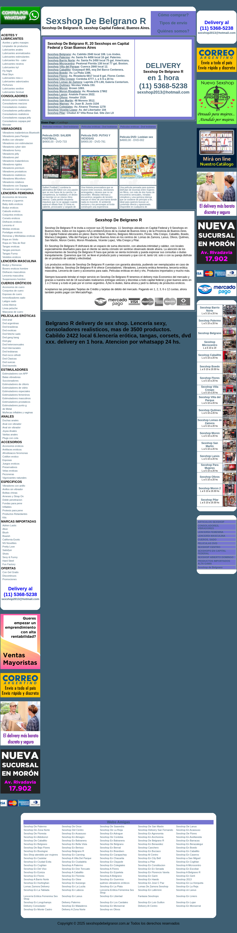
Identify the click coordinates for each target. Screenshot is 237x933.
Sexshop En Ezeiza (34, 872)
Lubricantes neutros (13, 63)
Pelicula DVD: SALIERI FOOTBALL (56, 137)
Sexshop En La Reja (187, 886)
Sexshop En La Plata (111, 886)
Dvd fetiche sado (11, 334)
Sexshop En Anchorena (150, 837)
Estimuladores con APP (15, 373)
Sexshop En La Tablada (36, 890)
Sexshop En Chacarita (112, 858)
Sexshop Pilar (56, 113)
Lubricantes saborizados (15, 81)
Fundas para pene (12, 503)
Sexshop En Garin (148, 876)
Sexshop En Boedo (186, 847)
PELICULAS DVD (207, 543)
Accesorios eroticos (12, 446)
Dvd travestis (9, 365)
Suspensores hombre (14, 279)
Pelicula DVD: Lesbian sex (136, 137)
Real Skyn (7, 74)
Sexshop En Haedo (148, 879)
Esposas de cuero (12, 294)
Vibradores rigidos (12, 164)
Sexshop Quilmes (59, 85)
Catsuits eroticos (11, 211)
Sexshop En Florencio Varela (153, 872)
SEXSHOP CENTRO (209, 547)
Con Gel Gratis (10, 572)
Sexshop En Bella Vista (74, 844)
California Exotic (11, 539)
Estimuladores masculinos (16, 398)
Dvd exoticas (9, 330)
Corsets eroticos (11, 218)
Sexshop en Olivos (110, 909)
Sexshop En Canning (73, 854)
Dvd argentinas (10, 323)
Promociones (9, 579)
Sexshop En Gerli (185, 876)
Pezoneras (8, 474)
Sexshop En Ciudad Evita (37, 861)
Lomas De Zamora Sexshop (153, 886)
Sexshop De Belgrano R (96, 21)
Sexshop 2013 (184, 879)
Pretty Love (8, 546)
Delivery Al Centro (147, 906)
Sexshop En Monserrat (112, 906)
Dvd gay (6, 341)
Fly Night (7, 71)
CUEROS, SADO (207, 539)
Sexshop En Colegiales (112, 865)
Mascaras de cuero (12, 311)
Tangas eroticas (10, 246)
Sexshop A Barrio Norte (36, 879)
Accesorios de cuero (13, 287)
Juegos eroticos (10, 463)
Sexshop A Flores (109, 868)
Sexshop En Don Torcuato (76, 868)
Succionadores (10, 380)
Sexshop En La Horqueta (189, 883)
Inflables (6, 507)
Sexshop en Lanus (186, 890)
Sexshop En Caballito (187, 851)
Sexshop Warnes (58, 103)
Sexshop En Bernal (110, 847)
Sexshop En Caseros (187, 854)
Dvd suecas (8, 362)
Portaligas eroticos (12, 232)
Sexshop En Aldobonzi (36, 837)
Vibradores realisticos (14, 175)
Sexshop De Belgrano (112, 844)
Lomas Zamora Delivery (37, 886)
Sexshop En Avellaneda (189, 837)
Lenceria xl (8, 225)
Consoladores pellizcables (16, 110)
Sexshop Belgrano (59, 54)
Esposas (7, 460)
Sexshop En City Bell (149, 858)
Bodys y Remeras (12, 265)
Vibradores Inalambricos (15, 161)
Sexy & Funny (9, 557)
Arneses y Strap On (13, 496)
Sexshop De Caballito (35, 840)
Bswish (6, 536)
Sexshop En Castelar (35, 858)
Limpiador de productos (15, 46)
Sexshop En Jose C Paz (151, 883)
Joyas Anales (9, 431)
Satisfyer (7, 550)
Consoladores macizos (14, 103)
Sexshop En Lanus (72, 896)
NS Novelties (9, 543)
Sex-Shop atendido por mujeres (41, 854)
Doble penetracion (12, 499)
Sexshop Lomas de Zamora (65, 82)
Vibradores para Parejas (15, 136)
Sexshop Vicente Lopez (62, 109)
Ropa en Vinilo (10, 239)
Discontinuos (9, 575)
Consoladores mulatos (14, 107)
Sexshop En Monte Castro (38, 909)
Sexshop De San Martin (151, 826)
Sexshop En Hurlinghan (36, 883)
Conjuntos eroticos (12, 214)
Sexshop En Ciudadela (74, 861)
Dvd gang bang (10, 337)
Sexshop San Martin (60, 100)
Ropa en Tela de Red (13, 243)
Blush (5, 532)
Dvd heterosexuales (13, 344)
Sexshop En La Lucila (73, 886)
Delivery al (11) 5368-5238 (20, 591)
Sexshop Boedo (58, 72)
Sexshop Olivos (57, 97)
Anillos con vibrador (13, 139)
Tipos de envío (173, 23)
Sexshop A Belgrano (111, 876)
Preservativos (9, 467)
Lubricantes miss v (12, 78)
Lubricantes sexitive (13, 88)
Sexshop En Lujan (186, 902)
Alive (5, 529)
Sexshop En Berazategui (189, 844)
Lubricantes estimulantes (15, 56)
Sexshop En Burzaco (149, 851)
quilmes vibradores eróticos (115, 883)
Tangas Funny (10, 253)
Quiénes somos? (173, 31)
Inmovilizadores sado (13, 297)
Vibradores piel (10, 157)
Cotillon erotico (10, 456)
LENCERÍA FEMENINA (210, 532)
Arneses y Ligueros (12, 200)
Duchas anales (10, 420)
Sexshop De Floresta (35, 833)
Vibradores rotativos (13, 182)
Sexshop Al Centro (148, 854)
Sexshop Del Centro (72, 830)
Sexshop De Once (71, 826)
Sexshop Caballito (59, 69)
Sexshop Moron (57, 88)
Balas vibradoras (11, 377)
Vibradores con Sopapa (15, 185)
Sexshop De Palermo (35, 826)
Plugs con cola (10, 438)
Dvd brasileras (10, 326)
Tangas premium (11, 250)
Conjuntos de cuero (12, 290)
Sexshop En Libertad (111, 896)
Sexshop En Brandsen (112, 851)
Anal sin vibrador (11, 427)
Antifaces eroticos (12, 449)
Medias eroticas (10, 229)
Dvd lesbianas (10, 351)
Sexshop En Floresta (73, 876)
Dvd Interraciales (11, 348)
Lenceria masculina (12, 275)
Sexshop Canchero (148, 847)
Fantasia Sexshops (148, 896)
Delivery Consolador (35, 906)
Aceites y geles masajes (15, 42)
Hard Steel (8, 560)
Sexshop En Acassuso (188, 830)
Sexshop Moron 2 (210, 488)
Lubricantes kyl (10, 67)
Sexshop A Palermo (72, 865)
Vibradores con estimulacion (17, 143)
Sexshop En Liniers (186, 896)
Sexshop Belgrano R (73, 851)
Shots (5, 553)
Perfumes (7, 85)
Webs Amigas (118, 822)
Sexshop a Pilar (146, 861)
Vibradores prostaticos (14, 171)
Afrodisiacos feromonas (15, 453)
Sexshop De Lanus (186, 826)
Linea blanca (9, 304)
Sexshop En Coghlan (187, 861)
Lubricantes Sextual (13, 92)
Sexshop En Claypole (111, 861)
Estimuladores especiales (16, 391)
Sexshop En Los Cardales (114, 902)
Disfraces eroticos (12, 221)
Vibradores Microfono (13, 178)
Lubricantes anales (12, 49)
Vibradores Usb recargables (17, 189)
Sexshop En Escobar (187, 868)
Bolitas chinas (9, 492)
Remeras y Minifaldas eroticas (18, 236)
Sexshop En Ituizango (73, 883)
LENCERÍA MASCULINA (211, 535)
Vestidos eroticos (11, 257)
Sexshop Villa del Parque (63, 66)
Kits (4, 517)
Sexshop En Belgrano (35, 844)
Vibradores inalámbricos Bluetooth (20, 132)
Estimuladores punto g (14, 405)
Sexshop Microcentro (61, 63)
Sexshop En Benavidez (150, 844)
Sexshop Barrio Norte (61, 60)
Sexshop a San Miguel (188, 858)
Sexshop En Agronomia (150, 833)
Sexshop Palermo (59, 57)
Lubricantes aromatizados (16, 53)
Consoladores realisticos (15, 114)
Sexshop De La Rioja (111, 830)
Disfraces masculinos (13, 272)
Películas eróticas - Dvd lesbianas (60, 127)
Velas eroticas (9, 470)
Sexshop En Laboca (72, 890)
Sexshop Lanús (57, 94)
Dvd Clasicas (9, 358)
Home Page (48, 122)
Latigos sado (9, 301)
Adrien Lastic (9, 525)
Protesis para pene (12, 510)
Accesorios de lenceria (14, 197)
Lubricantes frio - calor (14, 60)
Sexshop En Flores (34, 876)
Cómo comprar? (173, 15)
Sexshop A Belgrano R (188, 872)
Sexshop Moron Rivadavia (64, 91)
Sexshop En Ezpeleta (111, 872)
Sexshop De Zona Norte (37, 830)
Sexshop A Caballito (72, 872)
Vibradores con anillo (13, 485)
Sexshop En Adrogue (111, 833)
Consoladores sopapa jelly (16, 117)
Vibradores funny (11, 150)
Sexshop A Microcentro (188, 865)
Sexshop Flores (57, 75)
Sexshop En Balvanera (74, 840)
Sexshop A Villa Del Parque (76, 858)
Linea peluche (10, 308)
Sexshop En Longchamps (37, 902)
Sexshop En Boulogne (36, 851)
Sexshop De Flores (186, 833)
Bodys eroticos (10, 207)
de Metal (7, 409)
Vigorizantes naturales (14, 477)
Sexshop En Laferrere (150, 890)
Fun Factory (8, 564)
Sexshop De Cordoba (111, 837)
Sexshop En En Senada (151, 868)
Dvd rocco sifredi (11, 355)
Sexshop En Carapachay (113, 854)
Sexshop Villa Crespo (61, 79)
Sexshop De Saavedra (112, 826)
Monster (6, 124)
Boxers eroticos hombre (15, 268)
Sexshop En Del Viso (35, 868)
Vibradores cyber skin (14, 146)
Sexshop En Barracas (188, 840)
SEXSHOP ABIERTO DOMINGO (215, 557)
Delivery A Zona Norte (73, 909)
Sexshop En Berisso (73, 847)
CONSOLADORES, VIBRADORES (208, 527)
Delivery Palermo (71, 902)
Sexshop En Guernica (112, 879)
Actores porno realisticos (15, 100)
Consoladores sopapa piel (16, 121)
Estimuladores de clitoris (15, 384)
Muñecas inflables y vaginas (17, 412)
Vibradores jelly (10, 153)
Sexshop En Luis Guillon (151, 902)
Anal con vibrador (11, 424)
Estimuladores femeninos (16, 394)
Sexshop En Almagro (73, 837)
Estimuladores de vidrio (15, 387)
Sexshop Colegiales (60, 106)
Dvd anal (7, 319)
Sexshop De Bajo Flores (37, 847)
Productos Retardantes (14, 514)
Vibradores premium (13, 168)
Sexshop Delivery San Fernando (155, 830)
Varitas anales (10, 434)
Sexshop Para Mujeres (209, 466)
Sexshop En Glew (71, 879)
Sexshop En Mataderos (74, 906)
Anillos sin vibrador (12, 489)
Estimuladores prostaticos (16, 402)
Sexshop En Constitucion (151, 865)
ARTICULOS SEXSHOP (211, 522)
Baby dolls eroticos (12, 204)
